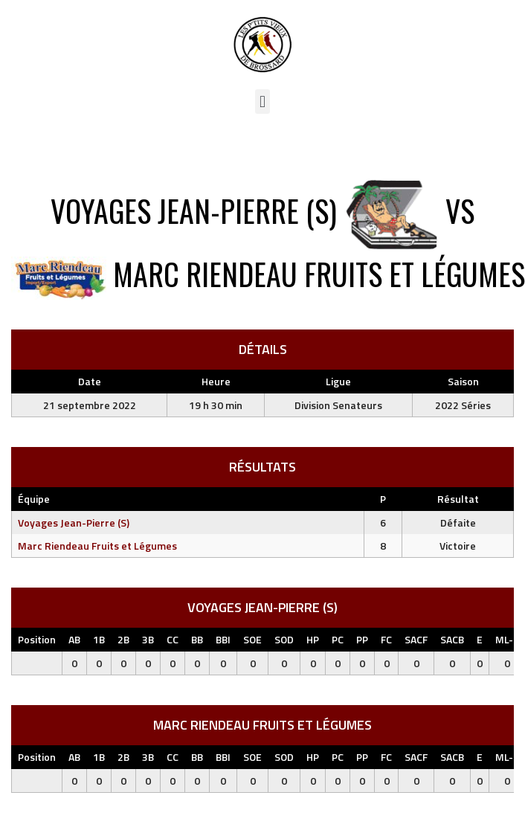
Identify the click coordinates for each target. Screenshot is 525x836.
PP (362, 639)
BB (197, 639)
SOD (284, 639)
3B (148, 639)
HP (312, 639)
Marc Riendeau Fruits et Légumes (97, 545)
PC (338, 639)
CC (172, 639)
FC (386, 639)
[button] (262, 101)
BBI (223, 639)
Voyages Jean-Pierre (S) (73, 522)
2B (123, 639)
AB (74, 639)
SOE (252, 639)
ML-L (506, 639)
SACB (452, 639)
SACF (416, 639)
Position (37, 639)
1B (99, 639)
